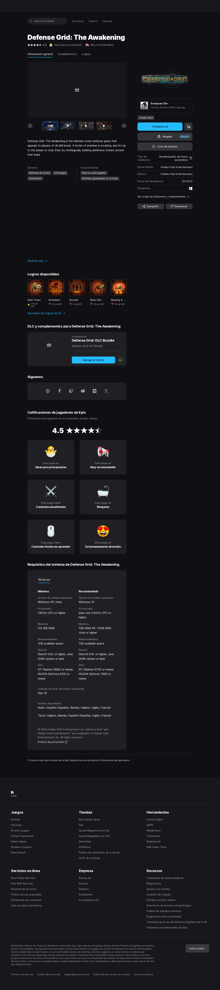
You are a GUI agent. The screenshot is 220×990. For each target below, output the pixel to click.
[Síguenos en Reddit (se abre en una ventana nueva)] (82, 391)
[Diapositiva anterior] (30, 125)
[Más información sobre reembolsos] (190, 158)
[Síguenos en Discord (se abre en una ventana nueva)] (94, 391)
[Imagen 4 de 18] (104, 125)
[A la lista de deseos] (165, 146)
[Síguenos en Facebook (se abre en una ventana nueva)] (59, 391)
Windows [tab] (44, 579)
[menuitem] (77, 21)
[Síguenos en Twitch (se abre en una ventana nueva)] (71, 391)
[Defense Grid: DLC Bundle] (49, 345)
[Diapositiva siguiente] (123, 125)
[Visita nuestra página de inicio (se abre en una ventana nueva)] (47, 391)
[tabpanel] (77, 632)
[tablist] (77, 579)
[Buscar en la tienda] (31, 21)
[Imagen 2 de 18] (68, 125)
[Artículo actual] (50, 125)
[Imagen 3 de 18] (86, 125)
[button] (77, 261)
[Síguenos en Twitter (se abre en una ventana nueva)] (106, 391)
